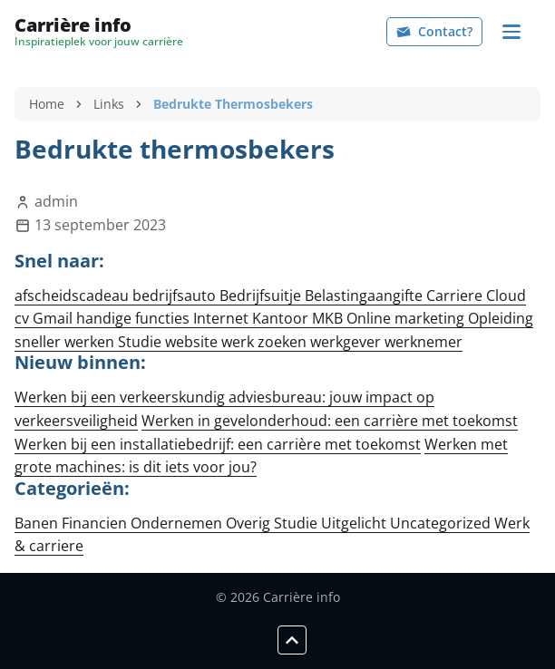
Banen (38, 523)
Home (46, 103)
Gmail (54, 318)
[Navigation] (511, 31)
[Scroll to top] (292, 639)
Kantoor (282, 318)
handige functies (134, 318)
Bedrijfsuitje (262, 295)
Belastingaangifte (365, 295)
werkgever (347, 342)
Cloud (506, 295)
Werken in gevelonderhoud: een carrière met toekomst (329, 421)
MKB (329, 318)
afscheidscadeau (73, 295)
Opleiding (500, 318)
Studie (141, 342)
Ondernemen (178, 523)
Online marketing (407, 318)
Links (108, 103)
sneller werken (66, 342)
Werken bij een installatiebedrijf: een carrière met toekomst (218, 444)
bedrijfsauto (175, 295)
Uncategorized (442, 523)
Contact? (434, 31)
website (193, 342)
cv (24, 318)
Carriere (456, 295)
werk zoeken (265, 342)
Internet (222, 318)
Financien (96, 523)
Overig (250, 523)
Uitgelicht (355, 523)
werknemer (423, 342)
